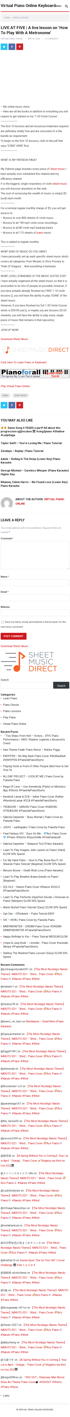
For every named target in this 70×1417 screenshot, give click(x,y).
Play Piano (9, 717)
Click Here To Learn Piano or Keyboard (23, 362)
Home (7, 17)
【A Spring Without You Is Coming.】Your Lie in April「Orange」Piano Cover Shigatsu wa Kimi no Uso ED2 (34, 1160)
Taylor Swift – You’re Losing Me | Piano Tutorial (31, 443)
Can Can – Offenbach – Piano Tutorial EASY (28, 913)
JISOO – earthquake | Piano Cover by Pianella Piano (34, 827)
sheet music (57, 169)
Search (5, 679)
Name (5, 576)
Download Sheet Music (14, 339)
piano (40, 232)
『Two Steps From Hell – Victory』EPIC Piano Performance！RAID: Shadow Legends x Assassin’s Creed (34, 739)
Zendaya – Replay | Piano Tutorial (22, 451)
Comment (7, 538)
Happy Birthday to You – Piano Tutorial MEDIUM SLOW (35, 936)
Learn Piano (10, 698)
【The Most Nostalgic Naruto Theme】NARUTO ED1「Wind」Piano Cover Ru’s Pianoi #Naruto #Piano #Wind (34, 974)
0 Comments (51, 39)
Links (6, 1395)
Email (5, 592)
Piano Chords (11, 704)
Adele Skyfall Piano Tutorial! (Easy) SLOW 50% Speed (35, 907)
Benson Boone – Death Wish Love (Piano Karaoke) (33, 870)
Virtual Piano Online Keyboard (28, 5)
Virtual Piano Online (12, 39)
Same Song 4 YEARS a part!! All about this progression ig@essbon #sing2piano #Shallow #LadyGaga (32, 431)
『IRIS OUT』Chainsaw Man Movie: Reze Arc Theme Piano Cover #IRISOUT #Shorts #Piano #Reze (33, 1382)
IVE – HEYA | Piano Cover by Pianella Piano (29, 920)
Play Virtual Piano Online (15, 386)
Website (5, 607)
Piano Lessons (20, 17)
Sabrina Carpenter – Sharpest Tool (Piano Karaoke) (33, 843)
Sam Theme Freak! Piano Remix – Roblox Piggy (31, 749)
